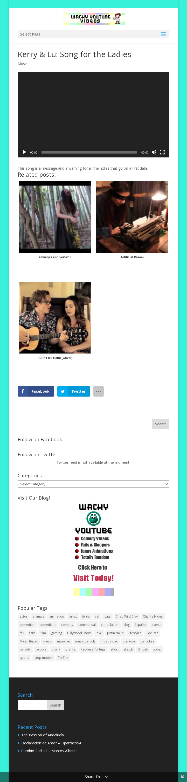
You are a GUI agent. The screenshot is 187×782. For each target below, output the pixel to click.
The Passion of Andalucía (42, 734)
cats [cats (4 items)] (107, 616)
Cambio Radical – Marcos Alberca (49, 750)
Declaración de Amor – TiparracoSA (51, 743)
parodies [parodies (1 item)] (147, 641)
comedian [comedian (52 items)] (27, 624)
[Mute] (154, 152)
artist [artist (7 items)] (73, 616)
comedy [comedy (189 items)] (67, 624)
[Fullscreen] (162, 152)
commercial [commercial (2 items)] (87, 624)
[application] (93, 115)
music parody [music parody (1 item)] (85, 641)
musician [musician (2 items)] (63, 641)
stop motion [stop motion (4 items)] (43, 657)
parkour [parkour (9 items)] (129, 641)
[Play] (24, 152)
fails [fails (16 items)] (32, 633)
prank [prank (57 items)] (56, 649)
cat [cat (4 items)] (97, 616)
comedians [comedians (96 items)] (48, 624)
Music (22, 63)
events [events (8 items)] (156, 624)
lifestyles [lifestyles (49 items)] (135, 633)
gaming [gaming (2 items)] (56, 633)
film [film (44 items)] (43, 633)
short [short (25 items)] (115, 649)
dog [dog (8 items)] (127, 624)
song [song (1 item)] (157, 649)
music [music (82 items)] (47, 641)
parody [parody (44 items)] (25, 649)
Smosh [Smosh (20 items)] (143, 649)
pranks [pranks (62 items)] (70, 649)
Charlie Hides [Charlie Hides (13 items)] (153, 616)
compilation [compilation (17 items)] (110, 624)
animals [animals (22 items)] (38, 616)
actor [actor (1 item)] (23, 616)
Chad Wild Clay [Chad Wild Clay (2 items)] (127, 616)
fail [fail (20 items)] (22, 633)
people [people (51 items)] (41, 649)
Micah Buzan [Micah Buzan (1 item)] (29, 641)
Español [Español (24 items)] (141, 624)
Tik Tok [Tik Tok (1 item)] (63, 657)
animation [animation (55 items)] (56, 616)
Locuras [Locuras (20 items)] (152, 633)
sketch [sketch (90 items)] (128, 649)
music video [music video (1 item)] (109, 641)
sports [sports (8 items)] (24, 657)
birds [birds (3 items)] (86, 616)
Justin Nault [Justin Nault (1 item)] (115, 633)
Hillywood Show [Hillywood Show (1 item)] (79, 633)
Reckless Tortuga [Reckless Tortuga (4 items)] (93, 649)
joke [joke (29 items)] (99, 633)
